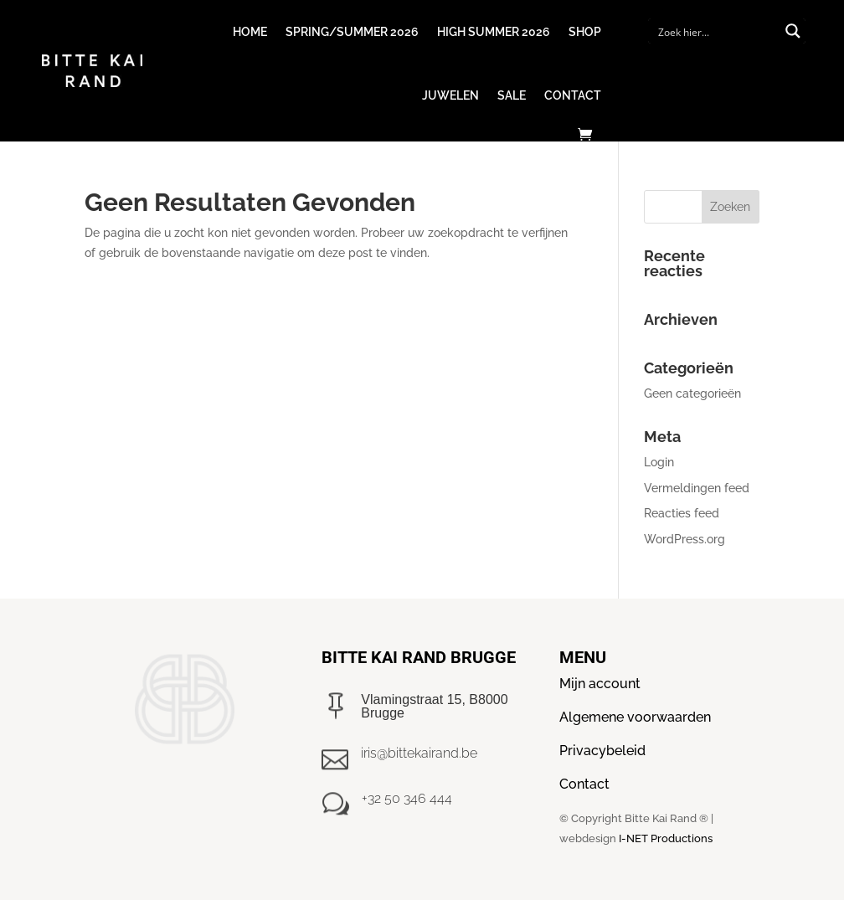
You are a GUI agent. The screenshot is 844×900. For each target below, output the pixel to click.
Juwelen (450, 95)
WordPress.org (684, 539)
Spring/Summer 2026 (352, 32)
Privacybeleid (602, 751)
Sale (511, 95)
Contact (572, 95)
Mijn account (600, 684)
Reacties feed (681, 513)
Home (250, 32)
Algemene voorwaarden (635, 717)
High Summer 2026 (493, 32)
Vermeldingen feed (696, 488)
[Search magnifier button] (793, 31)
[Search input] (716, 31)
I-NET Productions (666, 838)
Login (659, 462)
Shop (585, 32)
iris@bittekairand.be (419, 753)
